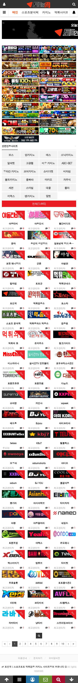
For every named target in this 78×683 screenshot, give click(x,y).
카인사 (39, 403)
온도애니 (64, 542)
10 (62, 644)
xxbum (13, 482)
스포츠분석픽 (30, 12)
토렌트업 (13, 542)
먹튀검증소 (39, 303)
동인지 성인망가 (39, 243)
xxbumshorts (38, 463)
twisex (13, 443)
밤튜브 (39, 562)
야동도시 (38, 223)
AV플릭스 (64, 602)
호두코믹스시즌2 (64, 363)
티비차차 (64, 503)
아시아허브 (39, 503)
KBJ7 (39, 443)
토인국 (13, 303)
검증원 (64, 323)
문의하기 (37, 658)
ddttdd (39, 582)
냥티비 (39, 622)
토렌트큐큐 (13, 383)
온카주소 (38, 343)
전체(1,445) (39, 203)
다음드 (64, 383)
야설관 (64, 263)
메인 (15, 12)
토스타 (64, 303)
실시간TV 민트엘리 (38, 363)
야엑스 (39, 542)
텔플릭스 (64, 443)
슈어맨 (13, 403)
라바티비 (13, 622)
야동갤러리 (39, 523)
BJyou (39, 423)
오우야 (13, 463)
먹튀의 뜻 (13, 343)
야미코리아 (64, 423)
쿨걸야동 (64, 482)
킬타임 (13, 283)
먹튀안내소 (64, 283)
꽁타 (13, 243)
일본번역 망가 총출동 (64, 243)
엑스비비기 (13, 562)
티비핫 (64, 562)
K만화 (13, 602)
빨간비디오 (64, 223)
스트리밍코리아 (65, 622)
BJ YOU (39, 482)
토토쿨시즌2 (64, 582)
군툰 (39, 263)
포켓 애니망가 (13, 263)
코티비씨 (38, 602)
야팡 (13, 523)
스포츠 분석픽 (13, 323)
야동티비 (13, 223)
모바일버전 (54, 658)
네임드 (64, 523)
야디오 (64, 463)
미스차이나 (13, 363)
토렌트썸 (38, 383)
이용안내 (22, 658)
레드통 (13, 423)
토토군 (39, 283)
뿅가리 (13, 503)
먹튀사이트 (62, 12)
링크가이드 (64, 343)
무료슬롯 (13, 582)
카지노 (46, 12)
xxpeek (64, 403)
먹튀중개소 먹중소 (39, 323)
